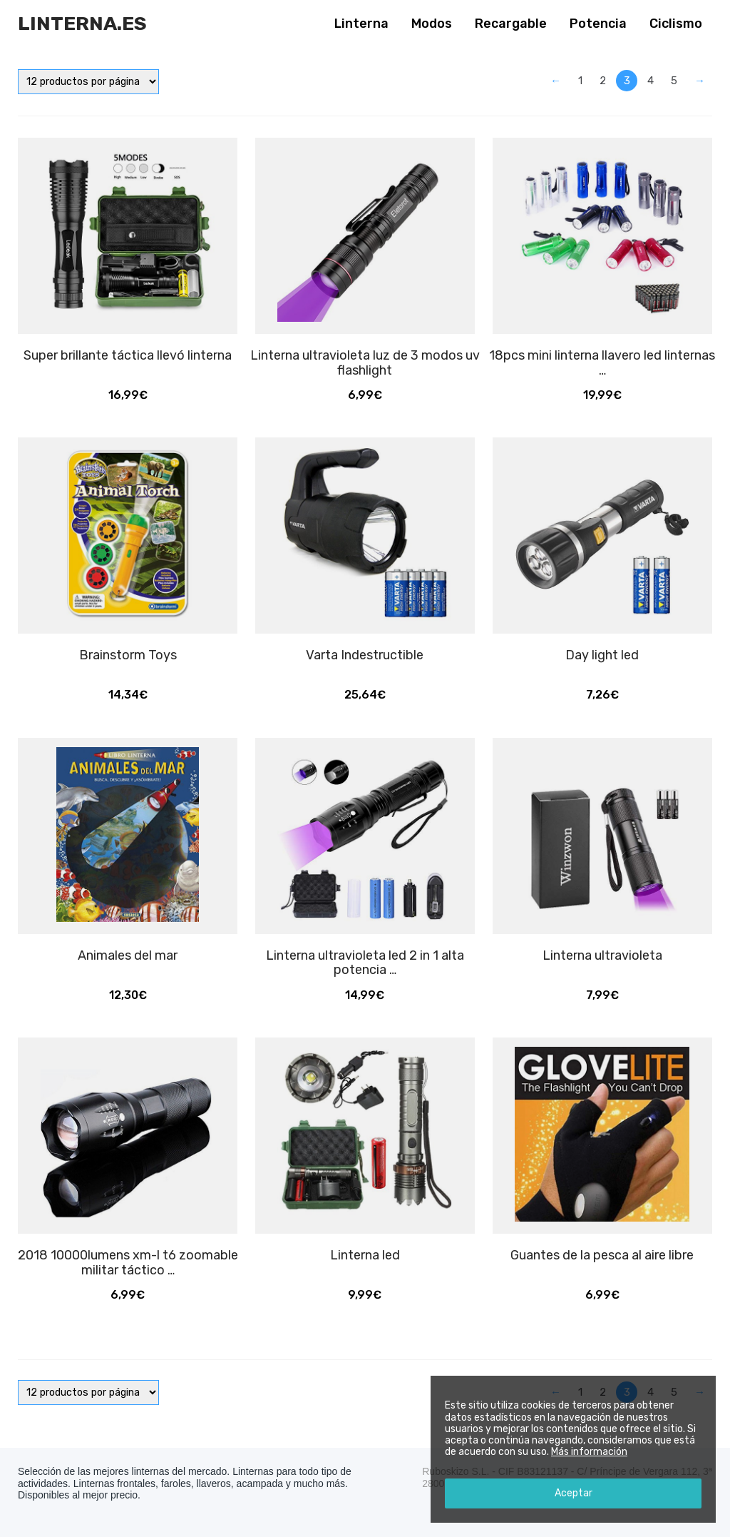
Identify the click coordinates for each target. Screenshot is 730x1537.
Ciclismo (675, 23)
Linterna (361, 23)
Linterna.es (82, 23)
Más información (589, 1452)
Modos (431, 23)
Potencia (598, 23)
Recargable (511, 23)
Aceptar (573, 1493)
